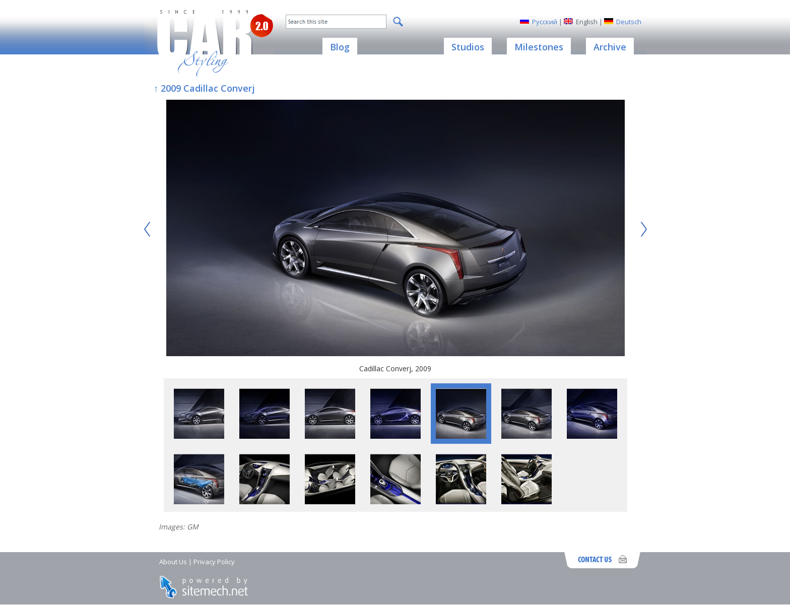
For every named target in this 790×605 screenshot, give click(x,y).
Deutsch (628, 21)
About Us (173, 561)
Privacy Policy (214, 561)
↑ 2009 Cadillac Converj (204, 88)
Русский (544, 21)
